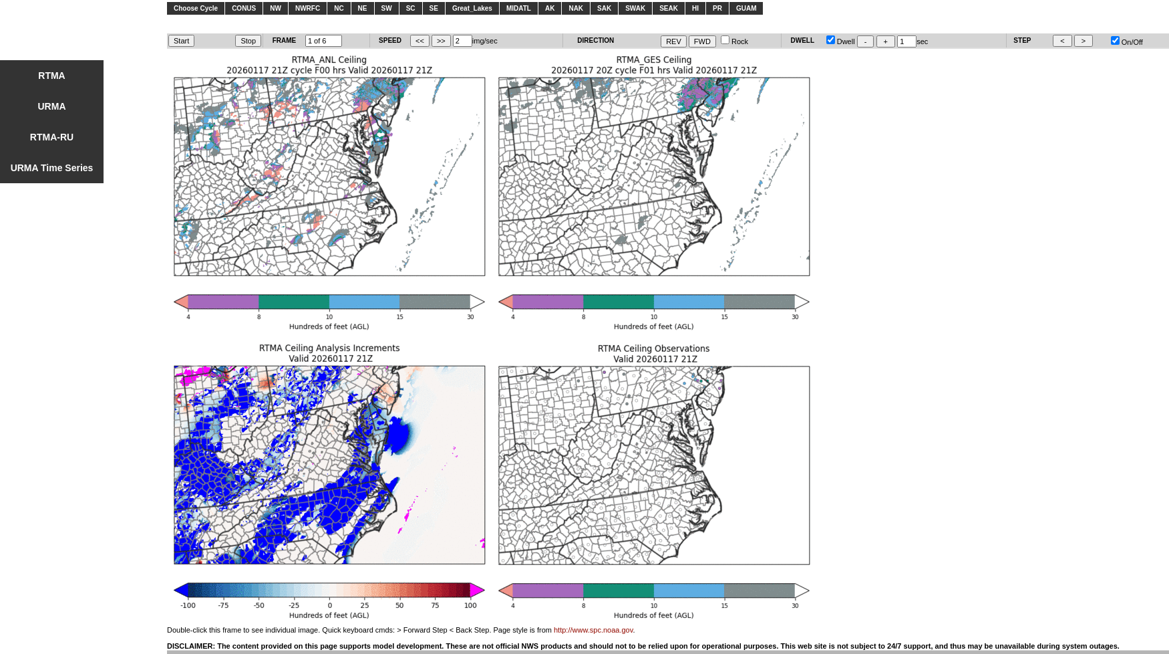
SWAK (635, 8)
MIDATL (518, 8)
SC (410, 8)
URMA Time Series (52, 167)
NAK (575, 8)
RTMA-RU (51, 137)
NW (275, 8)
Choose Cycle (196, 8)
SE (434, 8)
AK (549, 8)
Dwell (840, 41)
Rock (734, 41)
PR (717, 8)
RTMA (51, 75)
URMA (52, 106)
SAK (604, 8)
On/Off (1127, 42)
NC (338, 8)
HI (695, 8)
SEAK (668, 8)
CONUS (244, 8)
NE (362, 8)
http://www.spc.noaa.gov (593, 630)
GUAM (746, 8)
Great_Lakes (472, 8)
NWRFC (307, 8)
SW (386, 8)
